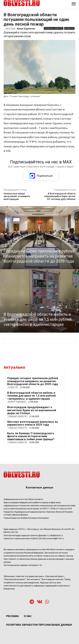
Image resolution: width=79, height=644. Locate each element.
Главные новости (53, 28)
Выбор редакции (17, 402)
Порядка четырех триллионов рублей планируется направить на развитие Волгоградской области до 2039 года (32, 381)
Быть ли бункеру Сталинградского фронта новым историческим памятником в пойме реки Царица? (30, 436)
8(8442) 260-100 (11, 532)
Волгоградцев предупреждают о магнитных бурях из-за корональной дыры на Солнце (31, 410)
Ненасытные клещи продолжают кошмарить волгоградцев (17, 196)
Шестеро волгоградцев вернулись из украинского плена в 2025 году (32, 423)
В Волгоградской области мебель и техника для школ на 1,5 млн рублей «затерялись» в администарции (31, 395)
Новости (69, 28)
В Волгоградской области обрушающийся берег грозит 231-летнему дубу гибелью (59, 196)
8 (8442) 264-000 (38, 539)
